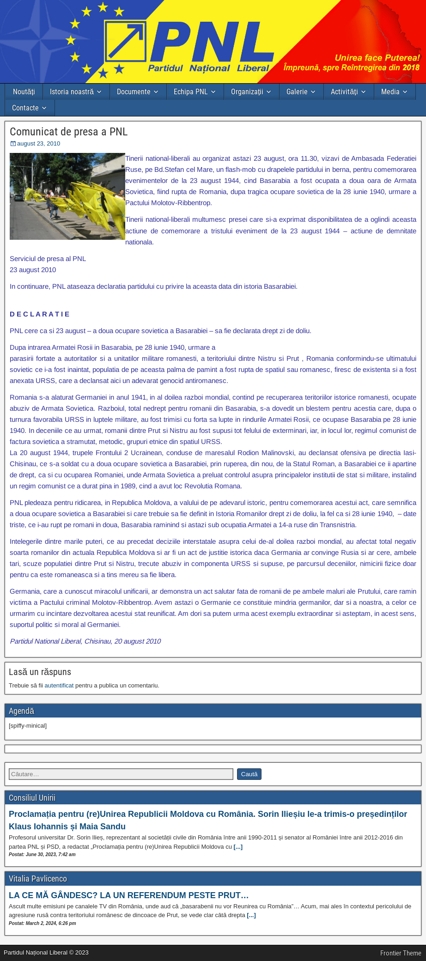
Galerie (297, 91)
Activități (344, 91)
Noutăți (24, 91)
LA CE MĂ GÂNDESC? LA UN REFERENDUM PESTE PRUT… (129, 895)
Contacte (25, 107)
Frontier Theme (400, 953)
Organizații (247, 91)
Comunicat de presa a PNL (69, 131)
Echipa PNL (191, 91)
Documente (134, 91)
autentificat (59, 685)
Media (390, 91)
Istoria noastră (72, 91)
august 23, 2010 (38, 143)
